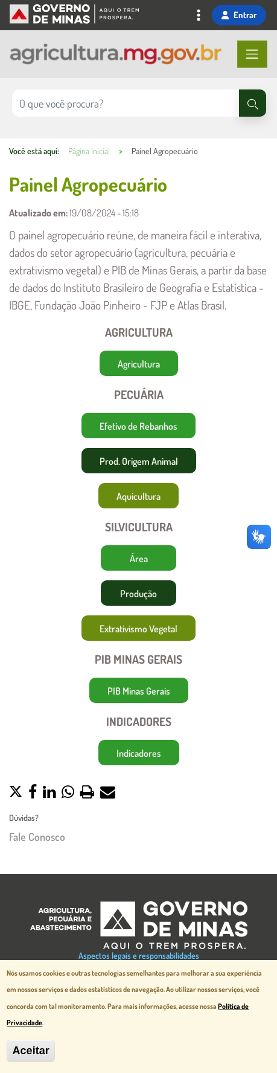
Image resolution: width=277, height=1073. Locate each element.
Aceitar (30, 1052)
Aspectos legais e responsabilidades (138, 955)
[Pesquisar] (252, 103)
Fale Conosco (37, 837)
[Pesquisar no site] (125, 103)
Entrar (238, 14)
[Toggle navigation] (198, 16)
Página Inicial (89, 151)
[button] (15, 793)
